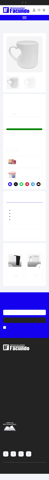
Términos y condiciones (9, 406)
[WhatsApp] (21, 184)
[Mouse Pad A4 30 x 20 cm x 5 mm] (14, 265)
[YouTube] (28, 454)
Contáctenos (9, 418)
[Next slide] (39, 267)
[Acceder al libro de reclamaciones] (9, 426)
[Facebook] (10, 184)
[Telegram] (33, 184)
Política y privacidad (9, 410)
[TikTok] (21, 454)
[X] (16, 184)
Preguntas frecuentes (9, 398)
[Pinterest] (27, 184)
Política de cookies (9, 414)
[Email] (39, 184)
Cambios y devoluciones (9, 402)
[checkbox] (4, 327)
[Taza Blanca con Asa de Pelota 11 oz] (34, 265)
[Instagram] (13, 454)
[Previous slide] (9, 267)
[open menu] (24, 17)
